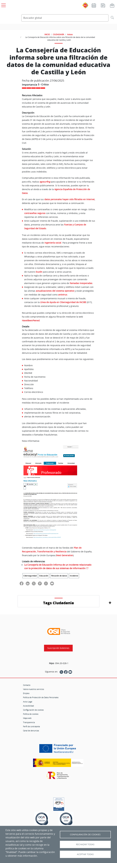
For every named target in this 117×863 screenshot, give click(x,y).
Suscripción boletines (58, 648)
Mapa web (27, 718)
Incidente (74, 575)
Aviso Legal (27, 701)
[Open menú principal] (3, 4)
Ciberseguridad (30, 575)
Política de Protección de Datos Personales (40, 697)
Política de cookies (30, 714)
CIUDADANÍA (58, 34)
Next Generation (64, 555)
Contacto (26, 685)
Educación (43, 575)
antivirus (62, 294)
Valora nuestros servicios (33, 689)
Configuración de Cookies (85, 834)
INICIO (47, 34)
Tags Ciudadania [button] (58, 602)
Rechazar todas (85, 844)
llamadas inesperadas (81, 283)
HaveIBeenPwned (31, 320)
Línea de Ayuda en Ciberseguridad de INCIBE (63, 302)
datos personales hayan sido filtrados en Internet (69, 199)
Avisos (70, 34)
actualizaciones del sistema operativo (55, 290)
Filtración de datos (59, 575)
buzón (39, 271)
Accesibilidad (28, 706)
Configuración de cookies (33, 710)
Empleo (26, 693)
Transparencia (29, 722)
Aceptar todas (85, 854)
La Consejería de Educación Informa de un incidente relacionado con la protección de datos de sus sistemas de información (57, 566)
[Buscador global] (64, 18)
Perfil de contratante (31, 726)
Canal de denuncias (31, 730)
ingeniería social (52, 242)
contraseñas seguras (34, 213)
